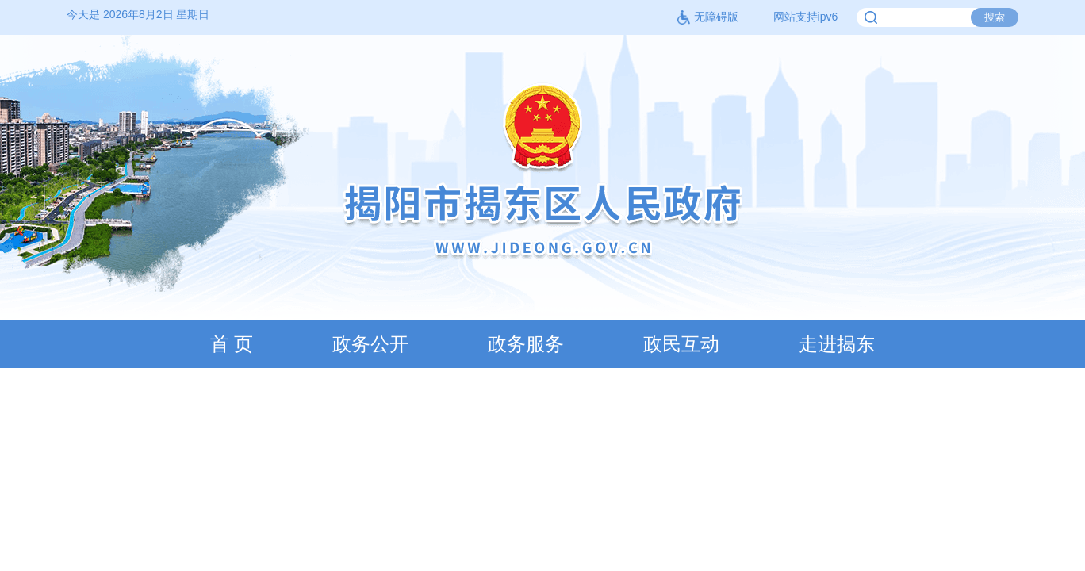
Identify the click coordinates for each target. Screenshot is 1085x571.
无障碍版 (707, 16)
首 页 (232, 343)
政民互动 (681, 343)
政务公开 (370, 343)
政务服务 (526, 343)
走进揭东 (837, 343)
